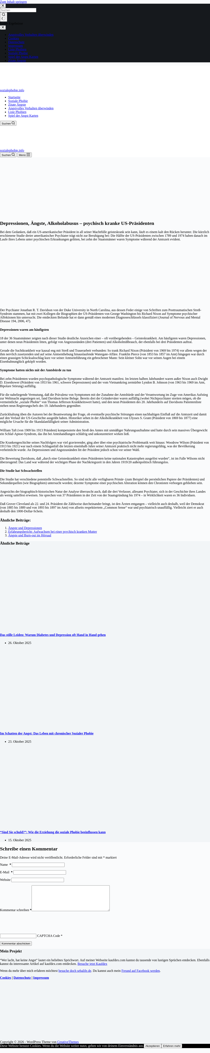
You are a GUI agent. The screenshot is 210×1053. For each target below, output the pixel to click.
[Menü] (24, 155)
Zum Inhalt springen (13, 1)
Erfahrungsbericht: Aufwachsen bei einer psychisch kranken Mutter (52, 531)
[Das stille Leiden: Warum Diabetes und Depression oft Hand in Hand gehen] (79, 627)
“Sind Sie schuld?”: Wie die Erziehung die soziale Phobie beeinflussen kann (53, 832)
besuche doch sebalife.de (74, 975)
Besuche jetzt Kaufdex (92, 968)
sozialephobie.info (12, 90)
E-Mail (6, 872)
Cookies (5, 982)
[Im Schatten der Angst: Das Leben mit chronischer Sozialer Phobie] (79, 725)
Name (5, 864)
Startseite (14, 97)
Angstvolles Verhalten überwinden (31, 108)
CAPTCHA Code (48, 940)
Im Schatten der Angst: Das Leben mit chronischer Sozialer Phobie (47, 733)
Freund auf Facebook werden (140, 975)
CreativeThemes (68, 1047)
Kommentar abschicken (16, 948)
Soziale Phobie (18, 101)
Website (5, 879)
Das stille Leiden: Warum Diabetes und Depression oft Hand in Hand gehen (53, 635)
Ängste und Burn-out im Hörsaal (29, 535)
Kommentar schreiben (16, 915)
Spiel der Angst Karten (23, 115)
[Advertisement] (105, 187)
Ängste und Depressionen (25, 528)
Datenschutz (22, 982)
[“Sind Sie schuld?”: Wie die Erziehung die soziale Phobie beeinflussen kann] (79, 824)
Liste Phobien (17, 112)
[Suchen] (8, 123)
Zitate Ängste (17, 104)
